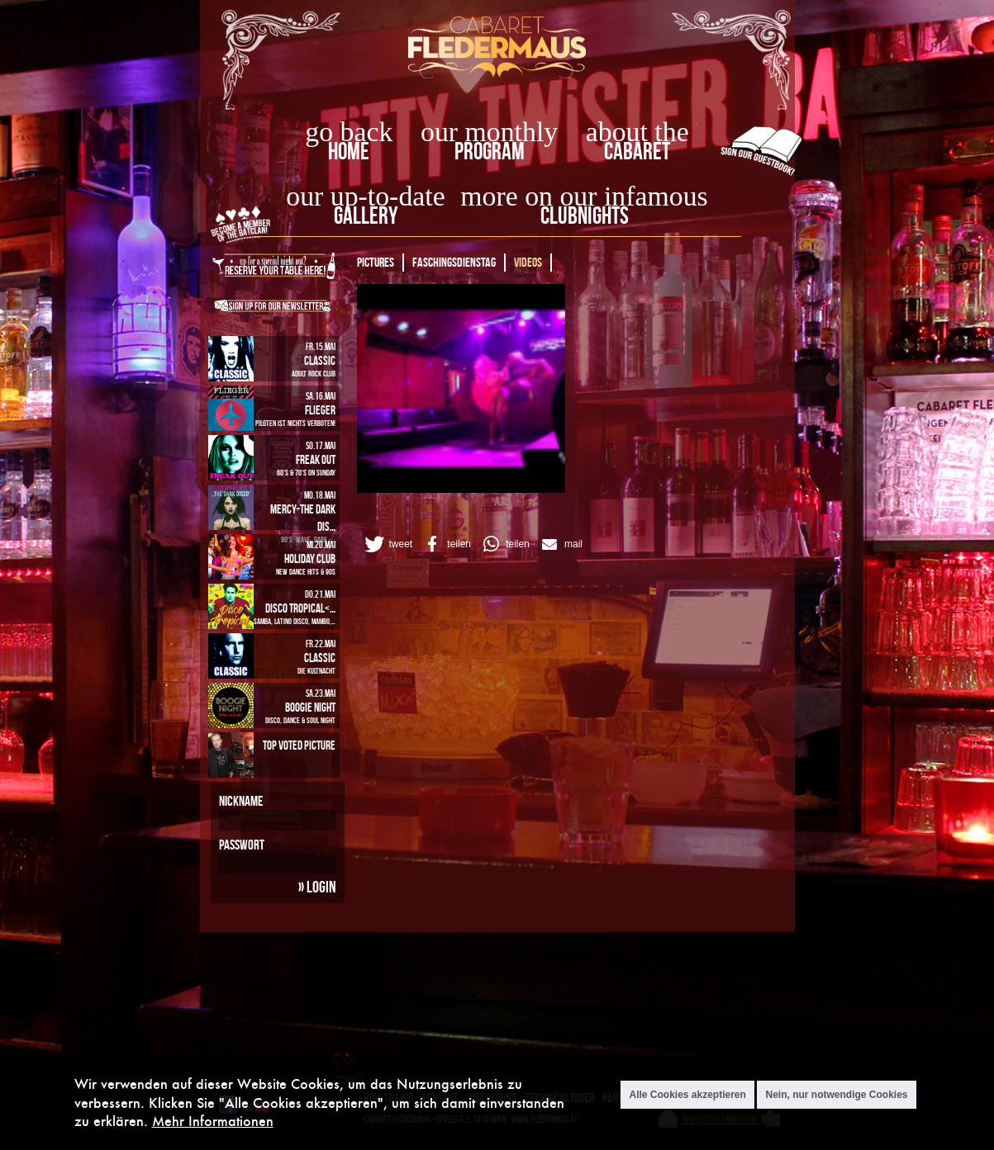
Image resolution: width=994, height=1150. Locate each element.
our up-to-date (365, 196)
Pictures (375, 262)
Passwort (241, 844)
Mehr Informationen (212, 1120)
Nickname (241, 800)
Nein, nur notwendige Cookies (836, 1094)
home (348, 150)
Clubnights (584, 215)
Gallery (365, 215)
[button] (387, 544)
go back (348, 131)
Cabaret (637, 150)
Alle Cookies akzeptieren (687, 1094)
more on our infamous (583, 196)
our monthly (489, 131)
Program (489, 150)
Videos (528, 262)
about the (637, 131)
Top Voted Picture (299, 745)
